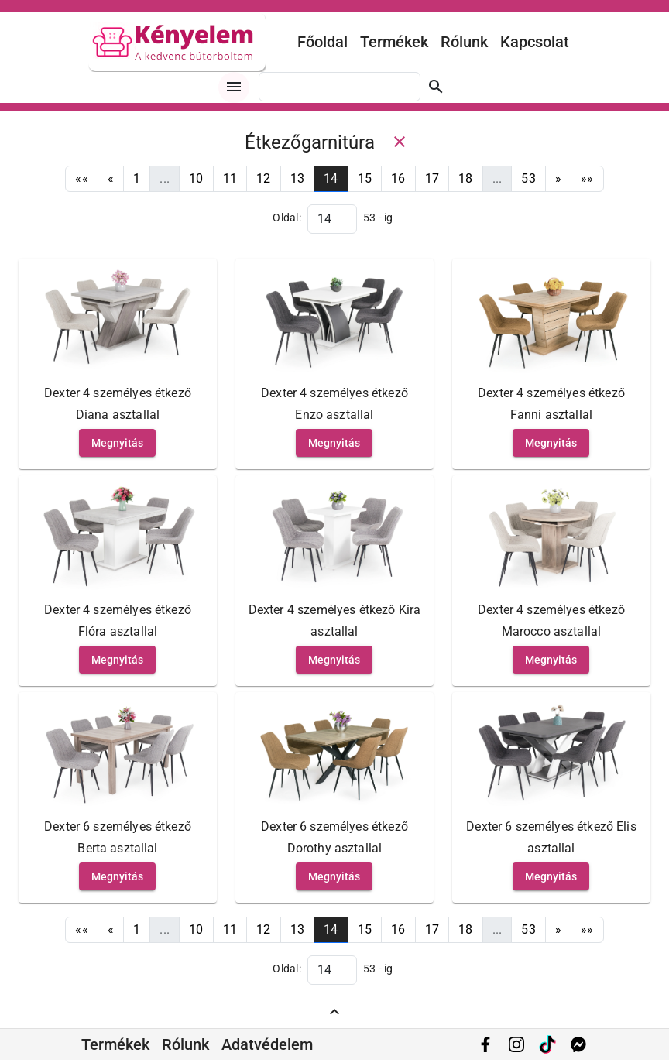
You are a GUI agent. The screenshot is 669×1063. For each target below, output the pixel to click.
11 (230, 178)
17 (432, 178)
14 (331, 178)
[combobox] (339, 86)
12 (263, 178)
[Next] (558, 179)
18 (465, 178)
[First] (81, 179)
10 (196, 178)
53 (528, 178)
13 (297, 178)
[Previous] (111, 179)
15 (365, 178)
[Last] (587, 179)
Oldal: (287, 217)
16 (398, 178)
